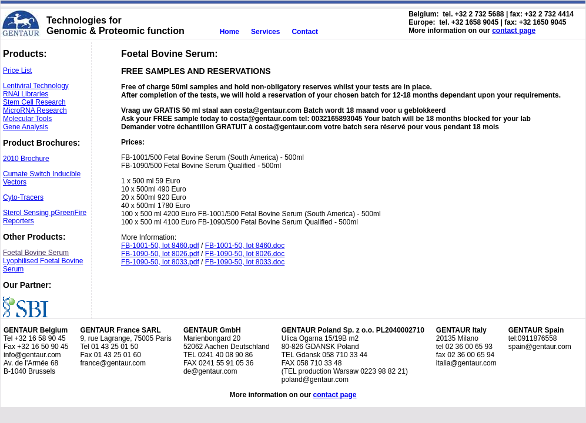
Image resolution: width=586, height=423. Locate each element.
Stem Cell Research (34, 102)
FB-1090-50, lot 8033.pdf (160, 262)
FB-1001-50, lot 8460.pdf (160, 245)
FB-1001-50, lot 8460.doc (244, 245)
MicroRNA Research (35, 110)
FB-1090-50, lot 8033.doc (244, 262)
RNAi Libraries (25, 94)
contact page (513, 30)
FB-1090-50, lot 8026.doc (244, 254)
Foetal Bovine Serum (36, 253)
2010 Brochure (26, 159)
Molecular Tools (27, 119)
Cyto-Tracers (23, 197)
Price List (17, 70)
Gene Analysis (25, 127)
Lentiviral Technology (36, 86)
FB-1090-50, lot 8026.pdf (160, 254)
